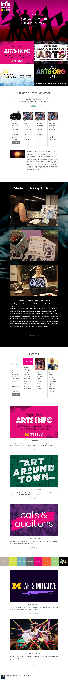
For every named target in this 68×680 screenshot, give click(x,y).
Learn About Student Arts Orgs (34, 335)
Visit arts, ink (16, 142)
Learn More (33, 105)
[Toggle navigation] (65, 5)
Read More (27, 144)
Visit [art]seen (16, 394)
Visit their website (33, 613)
